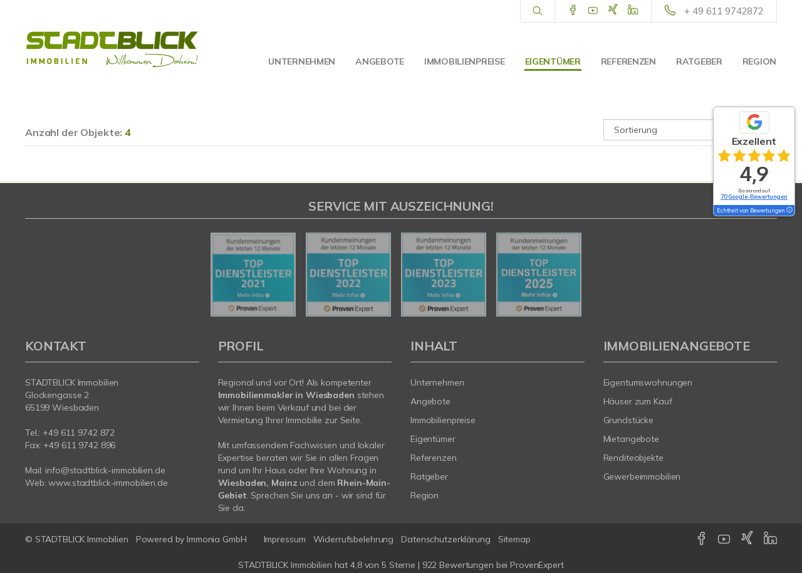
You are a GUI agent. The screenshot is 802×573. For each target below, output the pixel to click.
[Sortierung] (690, 129)
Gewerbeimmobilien (642, 476)
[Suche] (537, 11)
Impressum (285, 539)
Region (759, 61)
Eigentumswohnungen (648, 382)
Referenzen (628, 61)
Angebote (379, 61)
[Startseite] (112, 50)
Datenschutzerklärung (445, 539)
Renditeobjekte (633, 457)
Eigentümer (553, 61)
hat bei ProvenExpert (400, 564)
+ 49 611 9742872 (724, 11)
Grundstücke (628, 420)
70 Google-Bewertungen (754, 196)
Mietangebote (631, 438)
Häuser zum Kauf (637, 401)
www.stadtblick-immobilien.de (107, 482)
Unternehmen (301, 61)
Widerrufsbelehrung (353, 539)
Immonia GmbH (217, 539)
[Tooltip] (789, 210)
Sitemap (514, 539)
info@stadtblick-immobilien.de (105, 470)
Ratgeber (699, 61)
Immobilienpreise (464, 61)
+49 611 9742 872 (79, 432)
